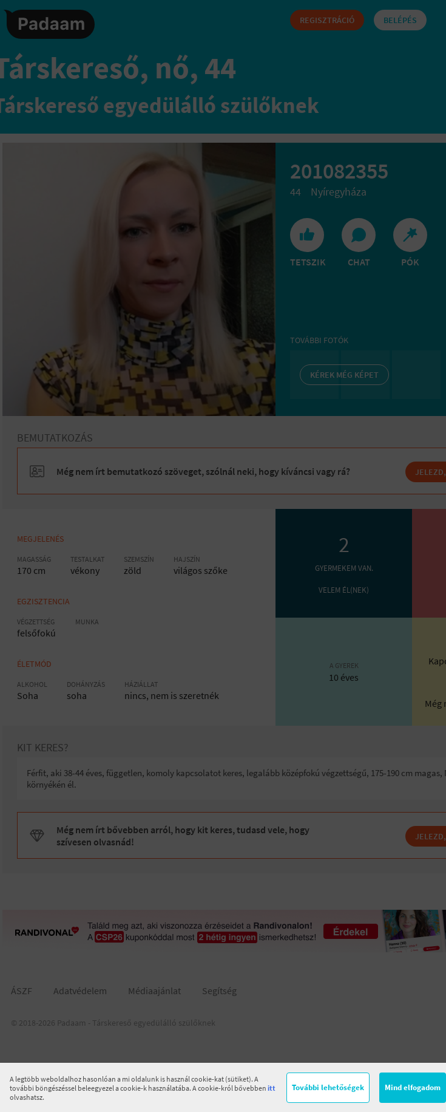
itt (271, 1088)
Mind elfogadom (413, 1087)
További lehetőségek (328, 1087)
